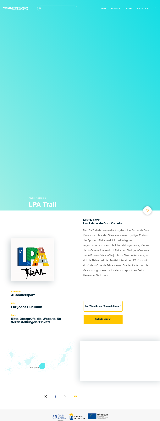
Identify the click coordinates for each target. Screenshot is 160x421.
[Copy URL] (65, 396)
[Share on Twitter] (45, 396)
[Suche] (57, 8)
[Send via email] (75, 396)
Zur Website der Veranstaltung (103, 306)
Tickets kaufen (103, 319)
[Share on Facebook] (55, 396)
